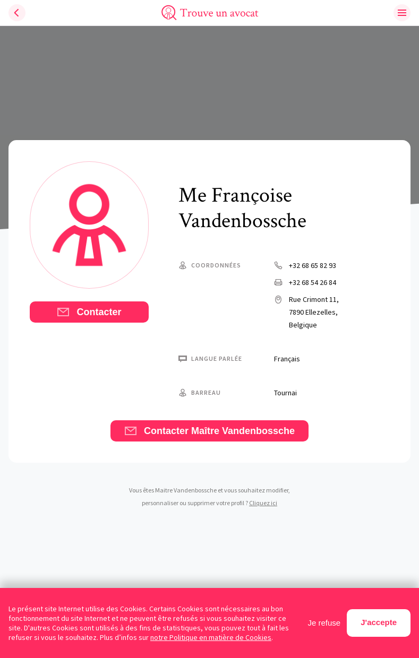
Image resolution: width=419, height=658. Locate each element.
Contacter (89, 312)
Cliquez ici (263, 503)
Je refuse (324, 622)
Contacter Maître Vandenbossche (209, 431)
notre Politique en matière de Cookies (210, 637)
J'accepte (379, 622)
